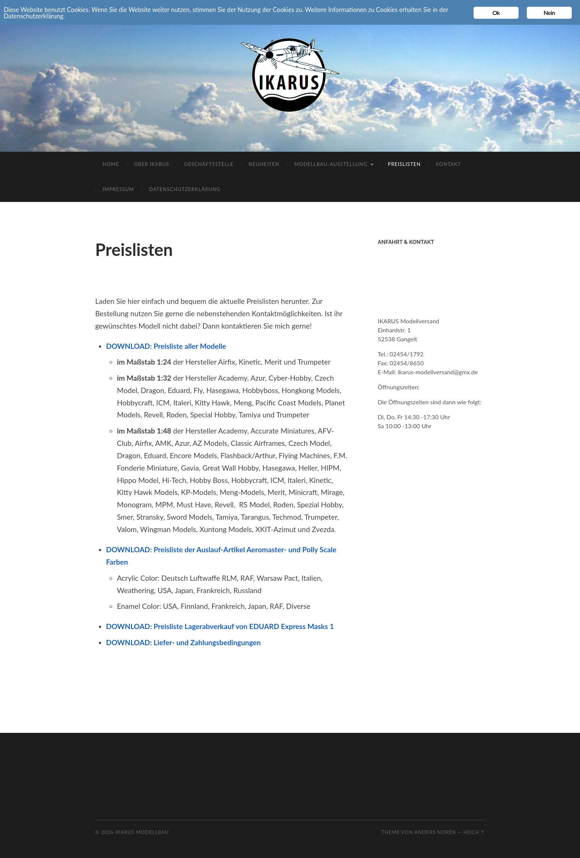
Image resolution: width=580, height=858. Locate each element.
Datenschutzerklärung (184, 189)
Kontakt (448, 164)
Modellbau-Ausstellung (330, 164)
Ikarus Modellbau (142, 832)
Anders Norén (435, 832)
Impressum (118, 189)
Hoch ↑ (474, 832)
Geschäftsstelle (209, 164)
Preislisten (404, 164)
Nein (549, 12)
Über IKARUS (151, 164)
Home (111, 164)
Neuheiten (263, 164)
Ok (496, 12)
